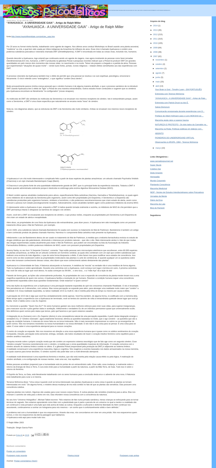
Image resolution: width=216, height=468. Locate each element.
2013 (155, 30)
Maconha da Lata (157, 204)
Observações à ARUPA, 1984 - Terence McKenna (176, 142)
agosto (159, 73)
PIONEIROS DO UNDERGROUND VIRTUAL (174, 138)
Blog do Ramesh (157, 208)
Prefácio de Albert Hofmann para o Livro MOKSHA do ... (179, 116)
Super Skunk (155, 165)
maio (158, 82)
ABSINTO (159, 133)
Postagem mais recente (17, 455)
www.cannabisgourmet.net (161, 161)
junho (158, 77)
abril (158, 86)
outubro (159, 64)
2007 (155, 56)
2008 (155, 52)
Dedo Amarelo (156, 173)
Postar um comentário (16, 451)
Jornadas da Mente (158, 196)
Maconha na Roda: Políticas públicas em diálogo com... (179, 129)
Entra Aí (19, 435)
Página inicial (73, 455)
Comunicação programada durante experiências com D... (180, 111)
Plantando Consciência (160, 184)
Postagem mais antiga (129, 455)
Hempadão (155, 177)
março (159, 148)
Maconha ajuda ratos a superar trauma (172, 120)
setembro (160, 68)
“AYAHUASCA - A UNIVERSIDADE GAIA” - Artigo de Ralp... (181, 98)
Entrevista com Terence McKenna (169, 94)
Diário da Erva (156, 200)
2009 (155, 47)
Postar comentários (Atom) (25, 461)
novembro (160, 60)
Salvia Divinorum (162, 107)
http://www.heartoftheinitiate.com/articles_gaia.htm (33, 36)
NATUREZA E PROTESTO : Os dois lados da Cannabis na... (181, 124)
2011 (155, 39)
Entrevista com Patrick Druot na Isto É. (172, 103)
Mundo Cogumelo (158, 180)
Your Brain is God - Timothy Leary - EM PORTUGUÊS (178, 89)
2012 (155, 34)
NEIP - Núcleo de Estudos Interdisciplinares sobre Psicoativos (177, 192)
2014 (155, 25)
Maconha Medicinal (158, 188)
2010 (155, 43)
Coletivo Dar (155, 169)
